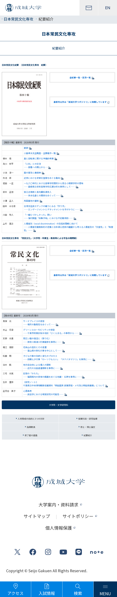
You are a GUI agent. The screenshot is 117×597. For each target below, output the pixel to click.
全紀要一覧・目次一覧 (82, 77)
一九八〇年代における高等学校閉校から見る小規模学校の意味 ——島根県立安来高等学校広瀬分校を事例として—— (53, 185)
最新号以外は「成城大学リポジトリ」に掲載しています (82, 101)
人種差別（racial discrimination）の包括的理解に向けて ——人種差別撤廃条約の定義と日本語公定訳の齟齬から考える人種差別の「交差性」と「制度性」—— (68, 227)
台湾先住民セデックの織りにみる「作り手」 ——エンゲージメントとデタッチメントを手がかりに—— (54, 207)
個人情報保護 (58, 528)
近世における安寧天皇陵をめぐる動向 (44, 177)
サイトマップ (37, 516)
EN (107, 8)
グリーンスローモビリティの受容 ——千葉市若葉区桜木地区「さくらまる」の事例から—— (53, 331)
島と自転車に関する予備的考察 (41, 158)
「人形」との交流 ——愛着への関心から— (38, 165)
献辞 (28, 147)
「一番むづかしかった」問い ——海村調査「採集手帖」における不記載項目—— (50, 216)
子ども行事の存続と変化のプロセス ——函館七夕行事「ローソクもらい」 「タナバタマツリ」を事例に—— (59, 357)
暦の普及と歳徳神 (34, 172)
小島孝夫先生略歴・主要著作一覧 (42, 153)
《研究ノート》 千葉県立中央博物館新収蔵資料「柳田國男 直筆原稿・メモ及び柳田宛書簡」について (66, 383)
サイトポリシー (77, 516)
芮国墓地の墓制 (33, 200)
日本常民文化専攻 (18, 19)
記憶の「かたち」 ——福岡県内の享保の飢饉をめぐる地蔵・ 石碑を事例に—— (54, 375)
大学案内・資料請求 (58, 504)
